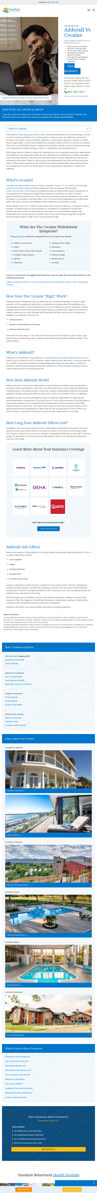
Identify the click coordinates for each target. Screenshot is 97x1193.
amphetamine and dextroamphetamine (63, 358)
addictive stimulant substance (19, 188)
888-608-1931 (53, 2)
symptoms (19, 236)
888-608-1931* (74, 92)
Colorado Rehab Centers (41, 282)
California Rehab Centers (17, 282)
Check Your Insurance (48, 529)
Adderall (40, 137)
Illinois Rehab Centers (62, 282)
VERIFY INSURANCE (70, 69)
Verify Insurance (72, 1189)
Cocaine (16, 191)
